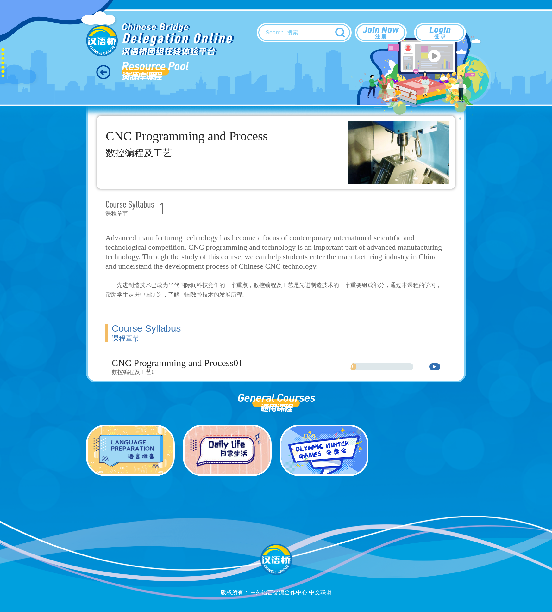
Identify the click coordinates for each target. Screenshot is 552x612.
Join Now (381, 32)
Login (440, 32)
